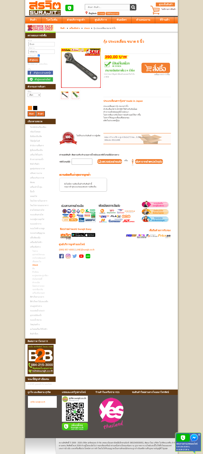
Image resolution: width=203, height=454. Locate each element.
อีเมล (30, 41)
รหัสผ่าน (31, 48)
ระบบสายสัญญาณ (37, 233)
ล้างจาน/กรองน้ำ (37, 159)
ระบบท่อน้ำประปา (37, 311)
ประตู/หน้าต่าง (36, 306)
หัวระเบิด (35, 282)
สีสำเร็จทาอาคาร (37, 297)
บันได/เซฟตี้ (36, 279)
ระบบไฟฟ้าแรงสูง (37, 228)
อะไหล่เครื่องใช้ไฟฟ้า (38, 329)
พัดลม (32, 182)
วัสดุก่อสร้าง (35, 324)
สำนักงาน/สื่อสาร (37, 146)
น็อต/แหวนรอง (37, 286)
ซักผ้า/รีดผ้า (34, 164)
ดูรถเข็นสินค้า (166, 4)
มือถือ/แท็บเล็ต (36, 136)
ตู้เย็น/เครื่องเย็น (36, 150)
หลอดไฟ (33, 196)
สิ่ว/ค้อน (35, 272)
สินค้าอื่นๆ (34, 334)
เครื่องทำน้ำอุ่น (36, 187)
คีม (33, 268)
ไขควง (34, 251)
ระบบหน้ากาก (35, 224)
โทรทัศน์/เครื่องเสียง (38, 127)
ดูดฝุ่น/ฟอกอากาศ (37, 169)
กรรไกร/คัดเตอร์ (38, 258)
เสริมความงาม (36, 173)
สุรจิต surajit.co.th (37, 402)
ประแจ (87, 28)
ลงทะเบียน (43, 64)
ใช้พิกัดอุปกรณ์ (112, 13)
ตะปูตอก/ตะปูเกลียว (39, 275)
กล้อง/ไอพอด (35, 132)
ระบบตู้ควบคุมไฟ (37, 219)
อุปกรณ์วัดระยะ (38, 254)
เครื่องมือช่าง (74, 28)
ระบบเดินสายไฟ (36, 215)
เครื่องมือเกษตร (38, 293)
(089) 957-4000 (66, 249)
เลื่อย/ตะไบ (36, 261)
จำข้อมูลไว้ (32, 56)
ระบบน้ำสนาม (36, 320)
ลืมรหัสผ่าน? (33, 64)
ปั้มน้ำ (32, 192)
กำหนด (101, 13)
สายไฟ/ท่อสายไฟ (37, 210)
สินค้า (62, 28)
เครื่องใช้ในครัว (36, 155)
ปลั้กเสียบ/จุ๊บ (35, 238)
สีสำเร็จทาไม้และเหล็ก (39, 301)
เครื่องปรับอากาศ (37, 178)
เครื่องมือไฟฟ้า (36, 242)
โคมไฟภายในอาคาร (38, 201)
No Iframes (153, 414)
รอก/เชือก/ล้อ (37, 289)
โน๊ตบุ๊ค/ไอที (35, 141)
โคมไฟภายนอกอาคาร (39, 205)
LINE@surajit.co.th (85, 249)
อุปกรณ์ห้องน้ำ (36, 315)
